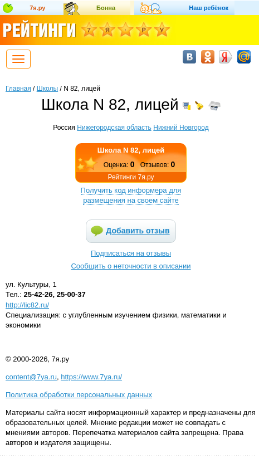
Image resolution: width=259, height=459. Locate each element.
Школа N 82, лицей (130, 150)
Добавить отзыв (137, 230)
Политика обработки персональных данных (79, 394)
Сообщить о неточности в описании (130, 266)
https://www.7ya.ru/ (91, 377)
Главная (18, 88)
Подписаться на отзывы (131, 253)
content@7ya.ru (31, 377)
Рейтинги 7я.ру (130, 177)
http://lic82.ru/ (27, 305)
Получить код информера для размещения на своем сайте (131, 195)
